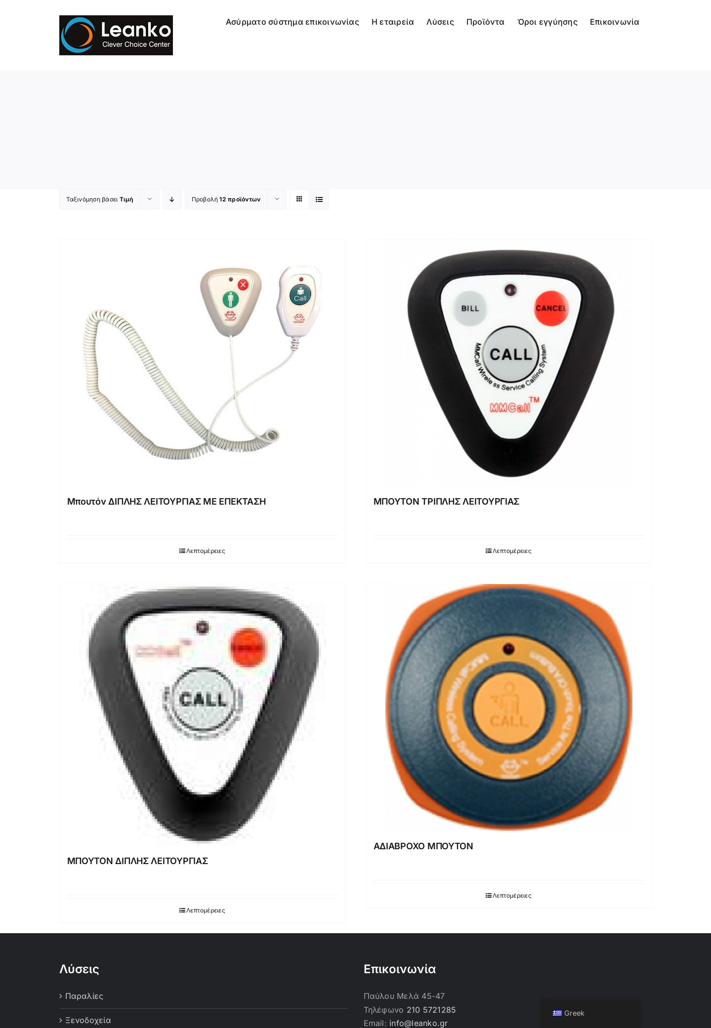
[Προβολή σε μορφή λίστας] (319, 199)
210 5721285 (432, 1010)
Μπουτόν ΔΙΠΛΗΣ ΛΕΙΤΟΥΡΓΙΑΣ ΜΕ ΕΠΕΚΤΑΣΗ (166, 501)
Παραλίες (84, 996)
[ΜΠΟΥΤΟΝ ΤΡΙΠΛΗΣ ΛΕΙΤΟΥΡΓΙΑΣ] (509, 362)
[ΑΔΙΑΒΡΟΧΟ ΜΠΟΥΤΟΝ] (509, 707)
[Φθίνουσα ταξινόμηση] (172, 199)
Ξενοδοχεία (88, 1020)
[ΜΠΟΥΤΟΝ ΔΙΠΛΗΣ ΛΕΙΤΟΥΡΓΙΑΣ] (202, 715)
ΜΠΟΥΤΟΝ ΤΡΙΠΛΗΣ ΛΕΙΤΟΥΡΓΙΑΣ (447, 501)
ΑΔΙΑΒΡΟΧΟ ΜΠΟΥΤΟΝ (423, 846)
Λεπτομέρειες (205, 550)
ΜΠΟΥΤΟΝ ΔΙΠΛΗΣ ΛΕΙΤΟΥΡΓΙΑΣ (137, 861)
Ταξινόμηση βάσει (99, 199)
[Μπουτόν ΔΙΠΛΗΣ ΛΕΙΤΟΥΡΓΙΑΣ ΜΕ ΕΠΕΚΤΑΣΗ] (202, 362)
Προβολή (226, 199)
